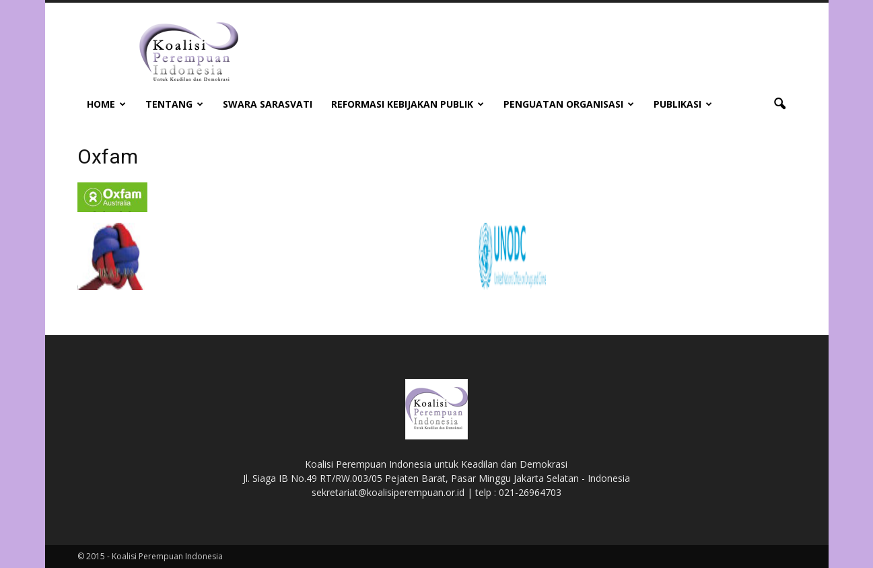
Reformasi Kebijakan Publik (407, 104)
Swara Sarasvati (267, 104)
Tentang (174, 104)
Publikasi (683, 104)
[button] (780, 104)
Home (106, 104)
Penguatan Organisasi (568, 104)
